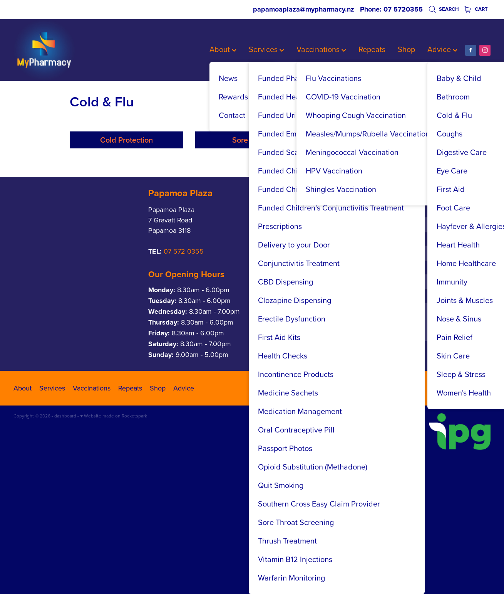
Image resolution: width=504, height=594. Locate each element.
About (222, 49)
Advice (442, 49)
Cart (476, 9)
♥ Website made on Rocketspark (113, 491)
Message (367, 373)
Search (444, 9)
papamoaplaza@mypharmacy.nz (303, 9)
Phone (364, 316)
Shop (406, 49)
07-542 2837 (287, 325)
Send (370, 431)
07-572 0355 (184, 326)
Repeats (371, 49)
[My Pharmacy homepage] (61, 50)
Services (266, 49)
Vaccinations (321, 49)
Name (363, 288)
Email (363, 345)
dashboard (65, 491)
